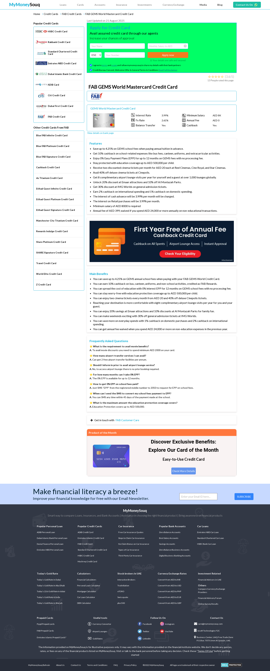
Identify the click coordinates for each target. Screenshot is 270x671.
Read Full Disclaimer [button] (168, 70)
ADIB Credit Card (85, 532)
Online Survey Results (208, 604)
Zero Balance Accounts (169, 532)
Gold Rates (95, 638)
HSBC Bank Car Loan (206, 544)
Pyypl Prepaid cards (46, 624)
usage (114, 65)
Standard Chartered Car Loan (210, 538)
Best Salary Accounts (168, 538)
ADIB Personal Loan (46, 532)
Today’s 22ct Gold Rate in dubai (51, 591)
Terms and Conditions (97, 665)
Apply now (168, 55)
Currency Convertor (99, 624)
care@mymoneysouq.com (208, 623)
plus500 (121, 603)
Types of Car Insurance (128, 549)
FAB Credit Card (85, 544)
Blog (219, 4)
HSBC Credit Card (86, 555)
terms (104, 65)
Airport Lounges (97, 631)
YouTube (166, 631)
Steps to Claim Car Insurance (131, 538)
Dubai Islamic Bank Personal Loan (52, 538)
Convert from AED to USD (169, 585)
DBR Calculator (84, 603)
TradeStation (123, 585)
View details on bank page (100, 133)
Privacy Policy (130, 665)
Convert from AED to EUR (169, 597)
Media (203, 4)
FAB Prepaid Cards (45, 630)
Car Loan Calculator (86, 597)
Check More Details (183, 471)
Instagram (167, 624)
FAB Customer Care (127, 420)
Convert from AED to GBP (169, 603)
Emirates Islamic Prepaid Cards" (51, 637)
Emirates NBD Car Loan (208, 532)
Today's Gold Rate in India (48, 597)
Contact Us (76, 665)
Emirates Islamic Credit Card (91, 538)
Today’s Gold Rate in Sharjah (50, 603)
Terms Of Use (205, 651)
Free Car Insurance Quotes (130, 532)
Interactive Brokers (126, 579)
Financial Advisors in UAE (209, 579)
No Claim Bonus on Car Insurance (133, 544)
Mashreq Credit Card (87, 561)
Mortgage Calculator (86, 591)
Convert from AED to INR (169, 579)
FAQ (116, 665)
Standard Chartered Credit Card (92, 549)
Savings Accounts (167, 544)
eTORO (120, 591)
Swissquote (122, 597)
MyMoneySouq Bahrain (39, 665)
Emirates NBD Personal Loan (50, 549)
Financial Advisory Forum (210, 598)
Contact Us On (244, 4)
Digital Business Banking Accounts (175, 555)
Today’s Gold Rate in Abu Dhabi (51, 585)
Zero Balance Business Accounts (174, 549)
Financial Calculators (86, 579)
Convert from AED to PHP (169, 591)
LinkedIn (144, 639)
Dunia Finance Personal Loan (50, 544)
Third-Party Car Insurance (130, 555)
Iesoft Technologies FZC (207, 630)
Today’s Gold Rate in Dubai (49, 579)
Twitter (143, 631)
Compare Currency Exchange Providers (211, 591)
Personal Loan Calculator (88, 585)
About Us (60, 665)
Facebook (145, 624)
